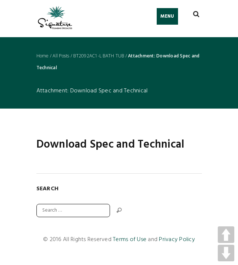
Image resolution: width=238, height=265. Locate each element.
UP (226, 234)
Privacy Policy (177, 239)
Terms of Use (129, 239)
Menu (167, 16)
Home (42, 56)
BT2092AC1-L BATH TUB (98, 56)
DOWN (226, 253)
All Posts (61, 56)
